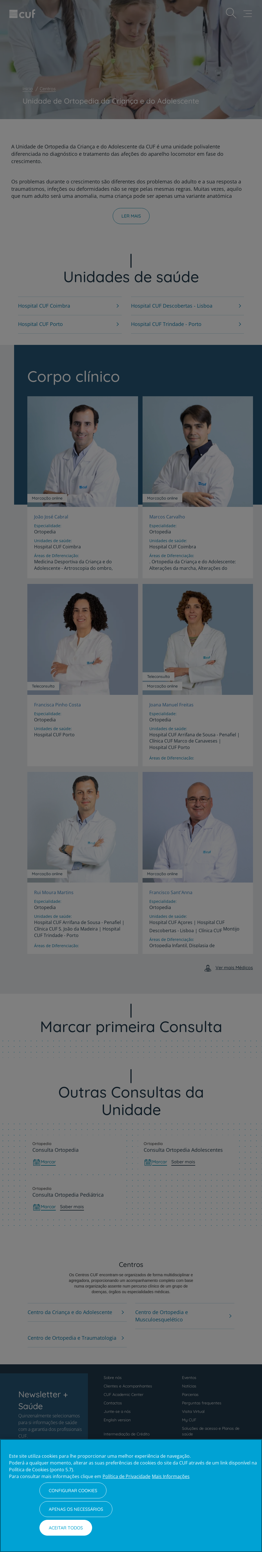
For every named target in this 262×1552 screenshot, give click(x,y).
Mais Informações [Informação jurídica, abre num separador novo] (171, 1476)
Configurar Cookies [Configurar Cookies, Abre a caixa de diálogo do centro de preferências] (73, 1490)
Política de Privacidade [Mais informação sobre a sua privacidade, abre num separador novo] (126, 1476)
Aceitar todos (66, 1528)
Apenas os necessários (76, 1509)
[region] (131, 1495)
